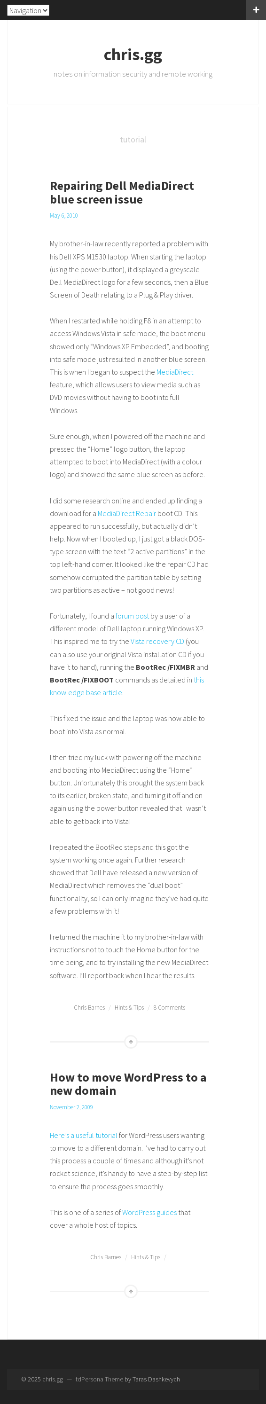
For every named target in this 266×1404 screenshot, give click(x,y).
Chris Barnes (89, 1008)
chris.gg (133, 54)
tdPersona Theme (99, 1379)
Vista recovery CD (157, 641)
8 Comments (169, 1008)
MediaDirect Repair (127, 513)
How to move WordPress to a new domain (128, 1083)
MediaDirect (174, 371)
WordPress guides (149, 1212)
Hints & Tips (129, 1008)
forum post (132, 615)
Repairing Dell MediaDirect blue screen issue (122, 192)
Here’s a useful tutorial (83, 1135)
